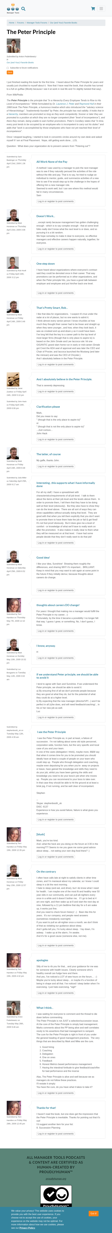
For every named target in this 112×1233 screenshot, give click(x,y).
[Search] (23, 9)
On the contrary (46, 871)
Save (10, 72)
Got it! (94, 1213)
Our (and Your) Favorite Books (63, 23)
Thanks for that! (46, 1108)
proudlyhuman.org (56, 1178)
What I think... (44, 1008)
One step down (45, 264)
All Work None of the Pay (51, 162)
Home (11, 23)
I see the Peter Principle (51, 732)
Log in (41, 201)
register (51, 201)
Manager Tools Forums (37, 23)
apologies (42, 960)
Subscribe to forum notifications (24, 68)
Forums (20, 23)
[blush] (40, 834)
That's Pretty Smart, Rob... (52, 308)
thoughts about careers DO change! (58, 605)
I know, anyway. (45, 646)
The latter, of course (48, 454)
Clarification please (48, 407)
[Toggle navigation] (101, 8)
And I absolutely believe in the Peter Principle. (64, 379)
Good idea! (43, 557)
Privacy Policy (27, 1228)
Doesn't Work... (45, 216)
